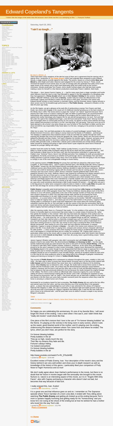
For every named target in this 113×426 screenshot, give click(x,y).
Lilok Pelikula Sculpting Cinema (11, 139)
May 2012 (5, 290)
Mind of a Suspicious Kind (9, 147)
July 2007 (4, 213)
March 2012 (5, 287)
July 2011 (4, 277)
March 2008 (5, 224)
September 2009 (6, 248)
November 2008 (6, 234)
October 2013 (6, 302)
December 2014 (6, 308)
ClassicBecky (45, 388)
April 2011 (5, 273)
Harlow (62, 299)
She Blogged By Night (8, 173)
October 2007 (6, 217)
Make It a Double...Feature (9, 143)
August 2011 (5, 278)
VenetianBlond (6, 181)
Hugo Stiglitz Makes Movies (10, 125)
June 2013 (5, 296)
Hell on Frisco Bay (7, 122)
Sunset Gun (5, 177)
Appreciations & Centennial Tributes (12, 47)
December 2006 (6, 204)
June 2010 (5, 260)
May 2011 (5, 274)
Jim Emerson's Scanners (9, 132)
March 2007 (5, 208)
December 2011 (6, 283)
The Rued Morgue (7, 168)
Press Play (5, 163)
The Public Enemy (57, 78)
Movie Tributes (69, 299)
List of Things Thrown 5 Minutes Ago (12, 142)
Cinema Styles (6, 97)
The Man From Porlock (8, 144)
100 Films (5, 158)
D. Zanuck (50, 299)
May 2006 (5, 195)
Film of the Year (6, 115)
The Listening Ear (7, 140)
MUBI (3, 151)
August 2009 (5, 246)
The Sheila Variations (8, 175)
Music (3, 67)
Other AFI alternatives (8, 81)
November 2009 (6, 250)
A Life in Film (5, 138)
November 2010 (6, 266)
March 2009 (5, 240)
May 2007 (5, 211)
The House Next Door (8, 123)
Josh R (4, 40)
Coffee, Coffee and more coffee (11, 101)
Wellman (91, 299)
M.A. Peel (5, 146)
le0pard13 (5, 31)
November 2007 (6, 219)
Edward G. (57, 299)
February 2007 (6, 207)
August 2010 (5, 262)
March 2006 (5, 192)
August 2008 (5, 231)
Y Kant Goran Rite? (7, 185)
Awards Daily (5, 90)
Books (4, 48)
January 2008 (6, 221)
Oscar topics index (7, 68)
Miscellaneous (6, 52)
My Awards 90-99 (7, 77)
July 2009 (4, 245)
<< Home (35, 417)
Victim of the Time (7, 183)
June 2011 (5, 275)
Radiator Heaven (6, 165)
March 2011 (5, 271)
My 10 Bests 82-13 (7, 74)
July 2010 (4, 261)
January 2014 (6, 306)
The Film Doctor (6, 113)
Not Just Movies (6, 155)
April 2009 (5, 241)
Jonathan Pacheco (7, 29)
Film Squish (5, 117)
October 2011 (6, 281)
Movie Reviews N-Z (7, 55)
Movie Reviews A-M (7, 54)
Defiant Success (6, 105)
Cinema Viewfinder (7, 98)
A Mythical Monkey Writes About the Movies (14, 152)
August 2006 (5, 199)
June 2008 (5, 228)
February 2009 (6, 238)
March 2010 (5, 256)
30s (36, 299)
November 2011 (6, 282)
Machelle (4, 37)
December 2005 (6, 188)
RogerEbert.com (6, 167)
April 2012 (5, 289)
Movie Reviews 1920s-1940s (10, 56)
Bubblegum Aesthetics (8, 93)
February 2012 (6, 286)
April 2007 (5, 209)
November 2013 (6, 303)
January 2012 (6, 285)
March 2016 (5, 310)
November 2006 (6, 203)
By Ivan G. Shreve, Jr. (38, 75)
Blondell (40, 299)
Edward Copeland (47, 405)
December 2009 (6, 252)
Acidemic (4, 85)
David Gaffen (5, 28)
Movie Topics (5, 66)
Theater (86, 299)
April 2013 (5, 294)
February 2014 (6, 307)
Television (5, 70)
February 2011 (6, 270)
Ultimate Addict (6, 180)
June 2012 (5, 291)
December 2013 (6, 304)
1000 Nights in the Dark (8, 159)
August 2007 (5, 215)
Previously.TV (6, 164)
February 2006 (6, 191)
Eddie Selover (6, 27)
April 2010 (5, 257)
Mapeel (43, 357)
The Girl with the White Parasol (11, 121)
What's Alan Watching (8, 184)
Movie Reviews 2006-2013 (9, 64)
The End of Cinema (7, 109)
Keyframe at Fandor (7, 134)
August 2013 (5, 299)
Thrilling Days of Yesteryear (9, 179)
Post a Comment (39, 407)
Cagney (45, 299)
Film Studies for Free (8, 118)
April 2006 (5, 194)
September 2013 (6, 300)
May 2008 (5, 227)
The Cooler (5, 102)
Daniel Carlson (6, 103)
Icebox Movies (6, 126)
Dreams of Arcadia (7, 106)
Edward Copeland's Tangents (39, 12)
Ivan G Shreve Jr (6, 32)
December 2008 (6, 236)
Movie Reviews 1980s (8, 60)
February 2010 (6, 254)
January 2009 (6, 237)
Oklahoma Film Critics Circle (10, 156)
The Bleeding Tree (7, 92)
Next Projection (6, 154)
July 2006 (4, 198)
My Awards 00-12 (7, 78)
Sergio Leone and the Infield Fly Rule (12, 172)
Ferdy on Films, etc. (7, 111)
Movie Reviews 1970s (8, 59)
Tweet (33, 296)
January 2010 (6, 253)
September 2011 (6, 279)
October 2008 (6, 233)
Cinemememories (7, 99)
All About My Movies (7, 86)
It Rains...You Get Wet (8, 130)
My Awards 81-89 (7, 75)
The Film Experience (8, 114)
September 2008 (6, 232)
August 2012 (5, 293)
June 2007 (5, 212)
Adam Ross (5, 35)
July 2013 (4, 298)
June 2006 (5, 196)
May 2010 (5, 258)
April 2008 (5, 225)
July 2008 (4, 229)
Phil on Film (5, 161)
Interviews (5, 51)
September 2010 (6, 264)
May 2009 (5, 242)
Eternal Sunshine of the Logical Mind (12, 110)
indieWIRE (5, 129)
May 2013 (5, 295)
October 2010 (6, 265)
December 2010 (6, 267)
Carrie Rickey (6, 96)
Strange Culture (6, 176)
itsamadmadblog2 (7, 131)
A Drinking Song (6, 107)
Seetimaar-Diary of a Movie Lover (11, 169)
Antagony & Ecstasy (7, 89)
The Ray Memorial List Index (10, 82)
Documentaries (6, 50)
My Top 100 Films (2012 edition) (11, 79)
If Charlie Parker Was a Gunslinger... (12, 127)
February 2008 (6, 223)
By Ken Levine (6, 94)
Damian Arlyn (5, 33)
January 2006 (6, 190)
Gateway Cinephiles (7, 119)
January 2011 (6, 269)
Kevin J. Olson (6, 39)
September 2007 (6, 216)
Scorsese (80, 299)
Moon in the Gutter (7, 148)
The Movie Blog (6, 150)
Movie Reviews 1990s (8, 62)
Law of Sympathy (7, 135)
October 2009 (6, 249)
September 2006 (6, 200)
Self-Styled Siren (6, 171)
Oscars (75, 299)
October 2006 (6, 202)
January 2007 (6, 205)
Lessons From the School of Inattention (13, 136)
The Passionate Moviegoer (9, 160)
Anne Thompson (6, 88)
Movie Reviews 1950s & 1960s (10, 58)
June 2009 (5, 244)
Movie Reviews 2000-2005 (9, 63)
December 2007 (6, 220)
